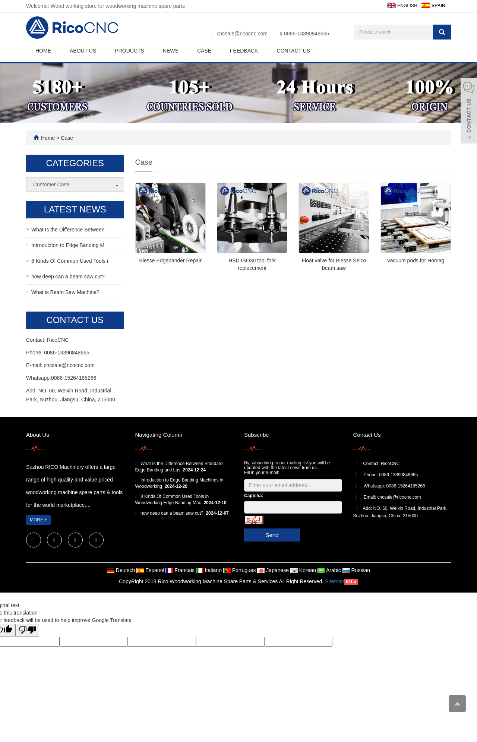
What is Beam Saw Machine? (65, 292)
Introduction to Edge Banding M (67, 245)
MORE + (38, 519)
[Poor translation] (27, 630)
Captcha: (253, 495)
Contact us (293, 51)
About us (83, 51)
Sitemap (334, 581)
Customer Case (51, 184)
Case (204, 51)
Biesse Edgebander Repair (170, 260)
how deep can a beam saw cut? (68, 277)
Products (129, 51)
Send (271, 535)
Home (43, 51)
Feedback (244, 51)
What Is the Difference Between (68, 230)
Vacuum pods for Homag (415, 260)
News (171, 51)
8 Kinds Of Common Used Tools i (69, 261)
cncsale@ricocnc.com (242, 34)
